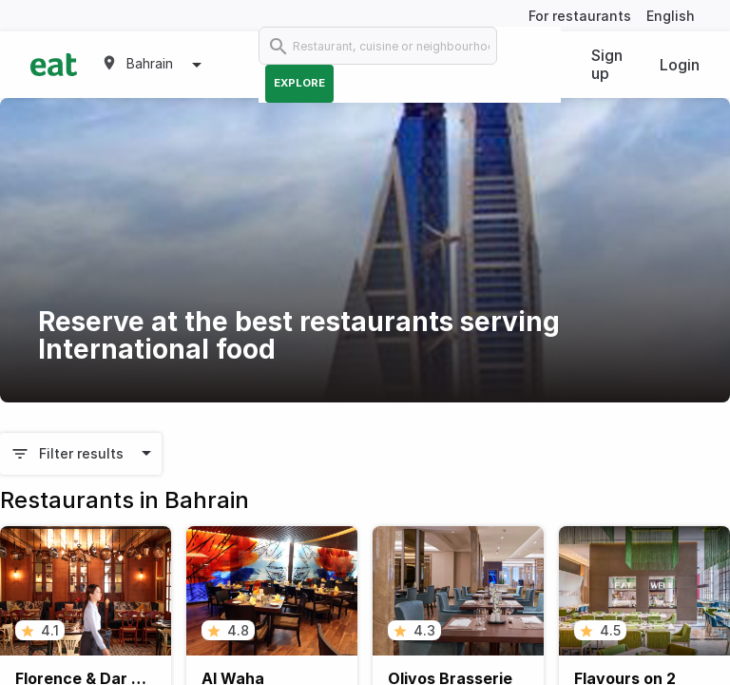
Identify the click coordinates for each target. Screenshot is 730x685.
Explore (299, 82)
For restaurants (579, 16)
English (670, 16)
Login (680, 64)
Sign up (607, 64)
